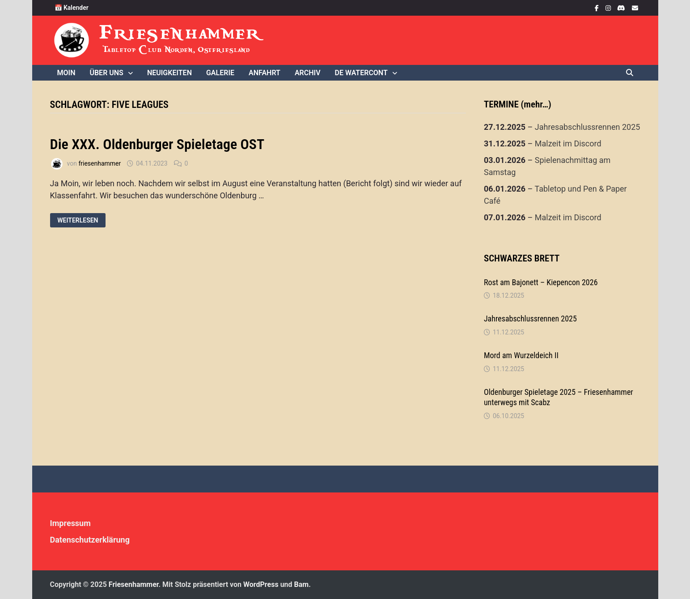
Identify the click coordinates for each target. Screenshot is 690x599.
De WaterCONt (361, 72)
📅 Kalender (72, 7)
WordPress (261, 584)
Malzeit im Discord (568, 143)
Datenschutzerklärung (90, 539)
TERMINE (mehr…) (517, 104)
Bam (301, 584)
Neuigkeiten (169, 72)
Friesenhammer (180, 32)
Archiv (308, 72)
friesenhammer (99, 163)
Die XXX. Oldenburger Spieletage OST (157, 144)
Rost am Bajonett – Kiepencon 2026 (541, 282)
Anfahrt (264, 72)
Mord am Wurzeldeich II (521, 355)
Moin (66, 72)
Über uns (106, 72)
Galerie (220, 72)
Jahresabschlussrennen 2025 (587, 127)
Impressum (70, 523)
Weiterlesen (78, 220)
